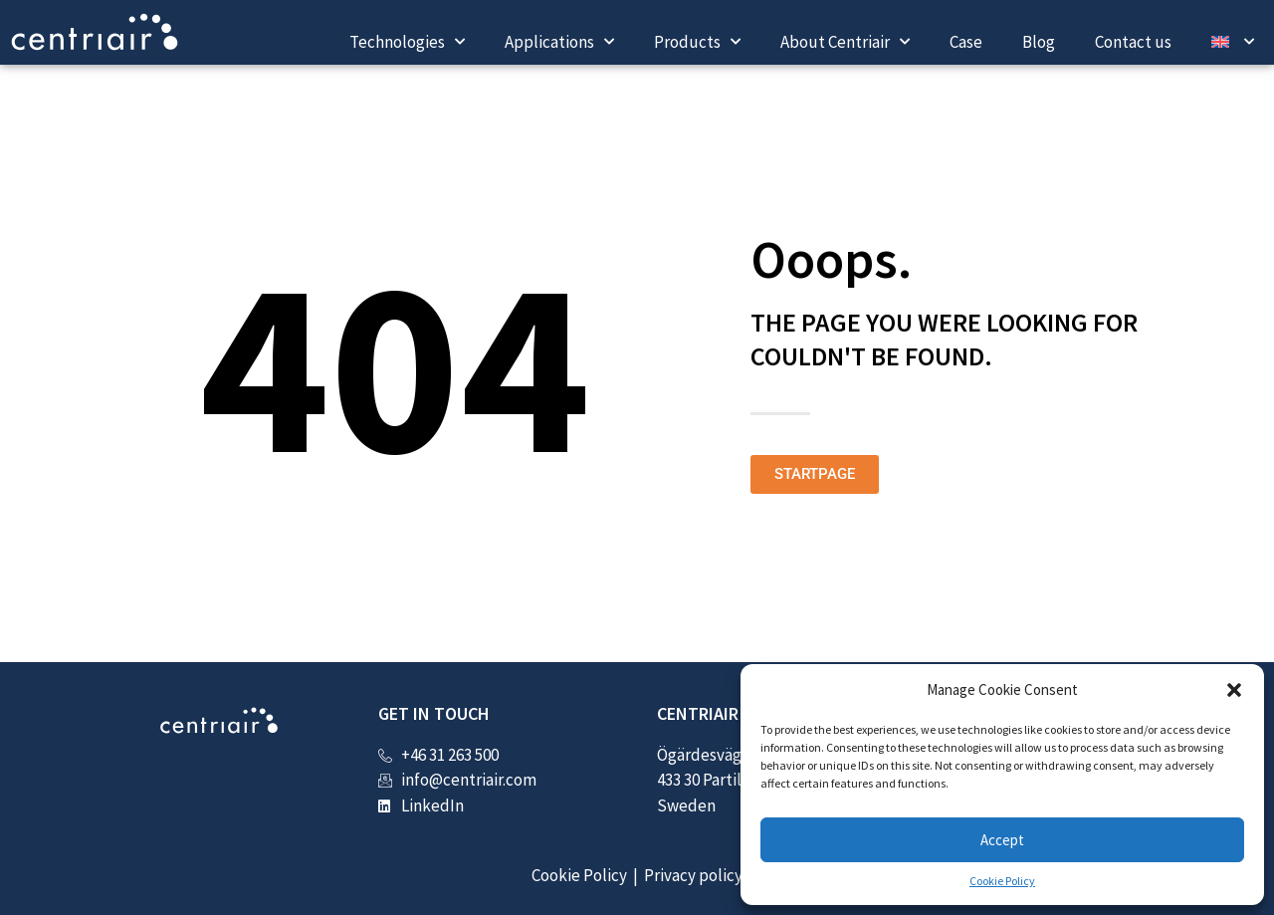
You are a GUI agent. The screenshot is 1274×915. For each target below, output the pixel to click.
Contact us (1133, 42)
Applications (559, 42)
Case (966, 42)
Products (697, 42)
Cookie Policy (1002, 880)
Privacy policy (693, 875)
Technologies (407, 42)
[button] (1234, 690)
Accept (1002, 839)
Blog (1038, 42)
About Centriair (845, 42)
